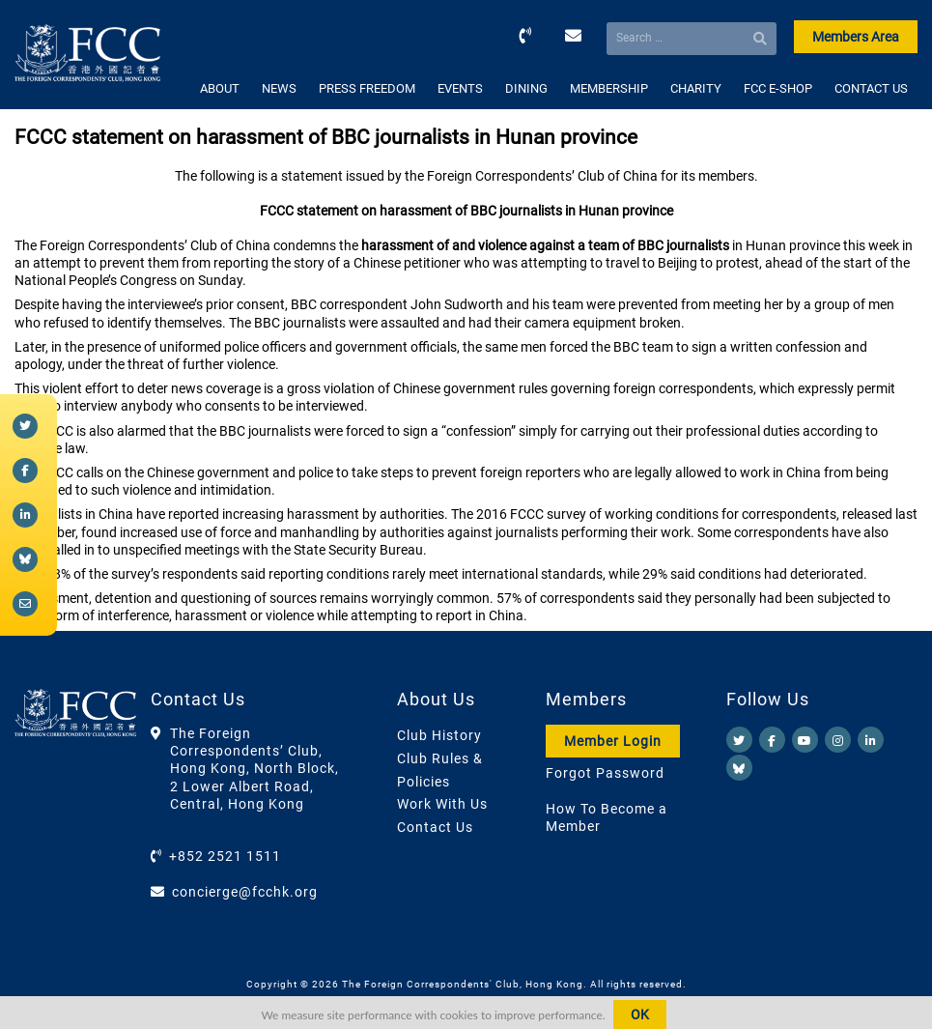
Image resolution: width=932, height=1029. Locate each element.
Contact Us (435, 827)
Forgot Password (605, 773)
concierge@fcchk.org (245, 892)
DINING (526, 88)
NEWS (279, 88)
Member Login (613, 741)
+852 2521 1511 (225, 856)
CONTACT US (871, 88)
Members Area (855, 36)
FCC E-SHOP (778, 88)
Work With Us (442, 804)
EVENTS (460, 88)
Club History (439, 735)
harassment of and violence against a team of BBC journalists (545, 245)
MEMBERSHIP (609, 88)
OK (640, 1014)
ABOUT (220, 88)
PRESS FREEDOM (367, 88)
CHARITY (695, 88)
